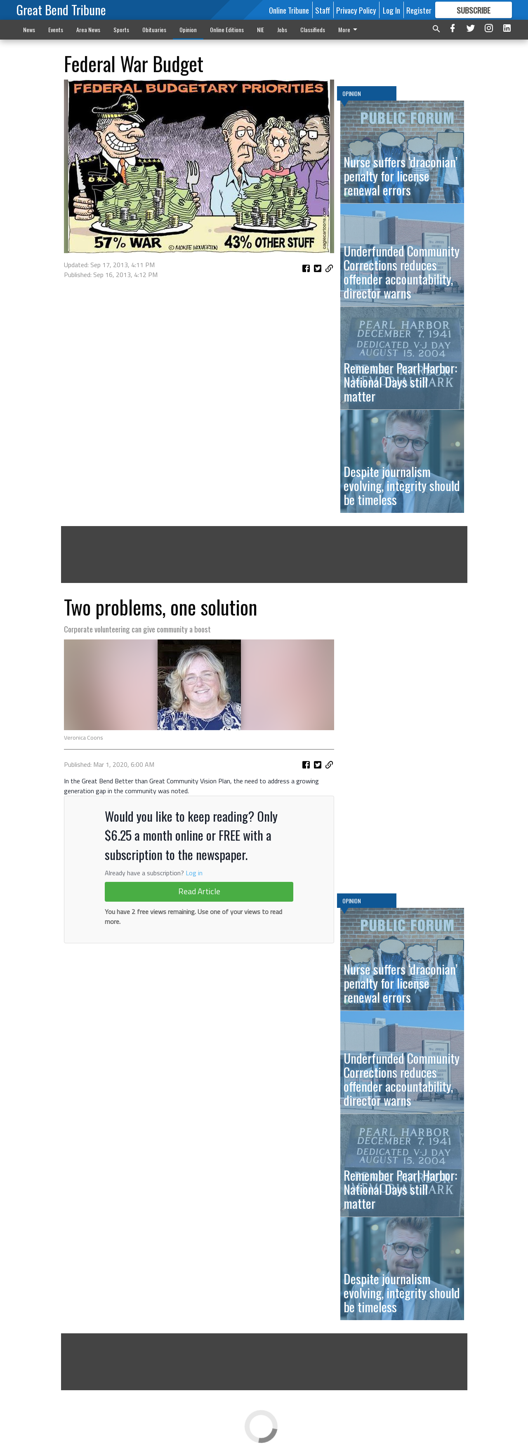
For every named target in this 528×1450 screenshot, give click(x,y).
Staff (322, 10)
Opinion (188, 29)
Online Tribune (289, 10)
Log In (391, 10)
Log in (194, 873)
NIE (260, 29)
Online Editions (227, 29)
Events (55, 29)
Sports (121, 29)
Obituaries (154, 29)
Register (418, 10)
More (349, 29)
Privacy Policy (356, 10)
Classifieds (312, 29)
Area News (88, 29)
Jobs (282, 29)
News (29, 29)
